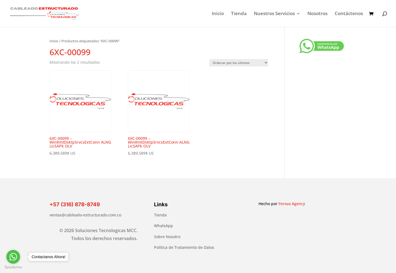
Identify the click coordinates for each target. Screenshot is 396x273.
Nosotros (317, 14)
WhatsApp (163, 225)
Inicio (218, 14)
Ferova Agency (292, 203)
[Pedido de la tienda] (238, 62)
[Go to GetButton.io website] (13, 267)
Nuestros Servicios (274, 14)
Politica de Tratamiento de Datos (184, 247)
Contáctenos (349, 14)
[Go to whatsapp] (13, 257)
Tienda (239, 14)
